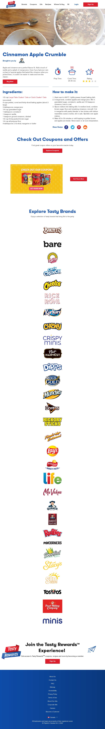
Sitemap (52, 687)
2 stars (86, 82)
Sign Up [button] (52, 661)
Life (41, 4)
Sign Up (91, 4)
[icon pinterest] (79, 127)
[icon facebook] (66, 127)
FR (68, 4)
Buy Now (10, 81)
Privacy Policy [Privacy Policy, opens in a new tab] (50, 694)
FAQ (52, 683)
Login (76, 4)
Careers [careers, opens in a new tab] (49, 708)
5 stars (95, 82)
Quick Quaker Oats (38, 97)
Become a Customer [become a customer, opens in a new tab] (51, 712)
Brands (24, 4)
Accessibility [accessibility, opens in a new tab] (50, 691)
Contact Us (52, 680)
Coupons (33, 4)
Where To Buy (59, 4)
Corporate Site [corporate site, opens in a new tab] (50, 705)
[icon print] (85, 127)
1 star (83, 82)
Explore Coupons (52, 150)
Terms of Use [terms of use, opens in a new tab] (50, 698)
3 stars (89, 82)
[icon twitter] (72, 127)
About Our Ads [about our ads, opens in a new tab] (51, 701)
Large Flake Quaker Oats (19, 97)
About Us (52, 676)
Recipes (48, 4)
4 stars (92, 82)
